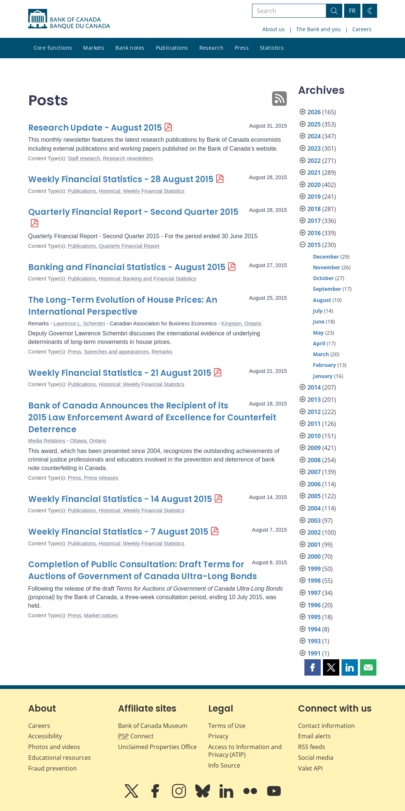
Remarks (161, 352)
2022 (314, 161)
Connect (136, 736)
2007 (314, 472)
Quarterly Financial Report (129, 246)
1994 (314, 629)
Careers (362, 29)
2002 (314, 532)
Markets (93, 47)
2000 (314, 556)
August (322, 299)
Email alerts (314, 736)
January (323, 376)
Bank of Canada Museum (152, 726)
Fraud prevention (52, 768)
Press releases (101, 478)
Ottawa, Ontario (88, 441)
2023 (314, 148)
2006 (314, 484)
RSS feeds (311, 747)
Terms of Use (226, 726)
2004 (314, 508)
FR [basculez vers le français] (352, 11)
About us (273, 29)
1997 (314, 593)
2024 (314, 136)
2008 (314, 460)
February (324, 364)
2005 (314, 496)
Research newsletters (128, 158)
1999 (314, 569)
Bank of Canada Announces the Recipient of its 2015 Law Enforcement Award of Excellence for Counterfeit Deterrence (152, 417)
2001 (314, 545)
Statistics (272, 47)
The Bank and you (318, 29)
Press (242, 47)
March (321, 354)
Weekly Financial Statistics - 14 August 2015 (120, 499)
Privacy (218, 736)
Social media (315, 757)
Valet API (310, 768)
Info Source (224, 765)
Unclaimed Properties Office (157, 747)
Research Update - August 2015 (95, 128)
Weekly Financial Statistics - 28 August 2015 (120, 179)
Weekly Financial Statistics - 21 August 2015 (119, 373)
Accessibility (45, 736)
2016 (314, 233)
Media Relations (46, 441)
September (327, 288)
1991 (314, 653)
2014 (314, 387)
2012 (314, 412)
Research (211, 47)
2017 (314, 221)
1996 (314, 605)
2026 (314, 112)
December (326, 256)
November (326, 267)
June (318, 321)
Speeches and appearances (116, 352)
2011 (314, 424)
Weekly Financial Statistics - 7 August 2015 (118, 532)
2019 (314, 197)
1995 (314, 617)
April (319, 343)
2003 (314, 520)
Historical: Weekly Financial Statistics (141, 191)
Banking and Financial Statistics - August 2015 (126, 267)
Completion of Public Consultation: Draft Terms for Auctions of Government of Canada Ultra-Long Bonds (142, 570)
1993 (314, 641)
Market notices (101, 615)
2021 (314, 172)
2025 (314, 124)
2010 (314, 436)
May (318, 332)
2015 (314, 245)
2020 (314, 185)
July (318, 310)
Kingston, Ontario (241, 323)
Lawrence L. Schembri (79, 323)
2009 (314, 448)
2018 (314, 209)
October (323, 278)
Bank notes (129, 47)
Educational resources (59, 757)
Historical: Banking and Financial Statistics (147, 279)
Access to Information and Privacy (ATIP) (245, 751)
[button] (312, 667)
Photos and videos (54, 747)
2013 (314, 399)
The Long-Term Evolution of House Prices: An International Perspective (122, 306)
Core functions (53, 47)
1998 (314, 581)
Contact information (326, 726)
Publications (172, 47)
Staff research (84, 158)
